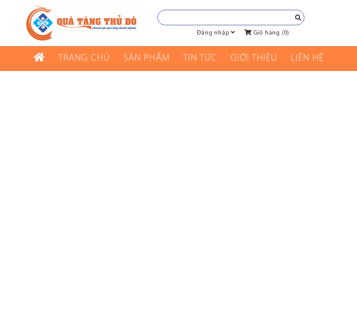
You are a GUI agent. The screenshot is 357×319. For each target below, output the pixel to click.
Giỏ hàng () (266, 33)
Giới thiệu (253, 58)
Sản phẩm (146, 58)
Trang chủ (84, 58)
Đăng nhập (213, 33)
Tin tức (200, 58)
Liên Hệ (307, 58)
